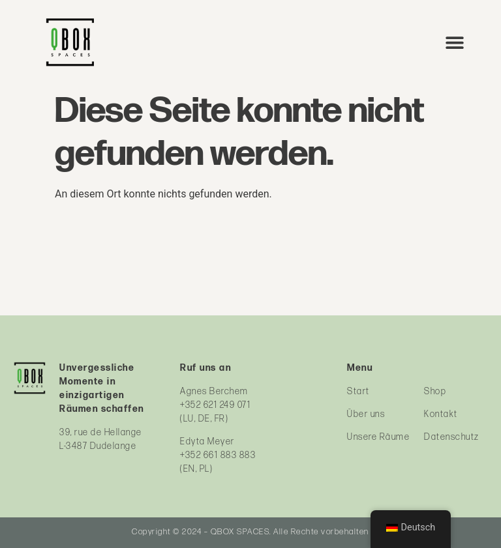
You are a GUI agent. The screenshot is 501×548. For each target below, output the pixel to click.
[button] (455, 42)
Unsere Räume (378, 436)
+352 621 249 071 (215, 405)
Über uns (366, 414)
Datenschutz (451, 436)
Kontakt (441, 414)
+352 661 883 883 (218, 455)
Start (358, 391)
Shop (435, 391)
